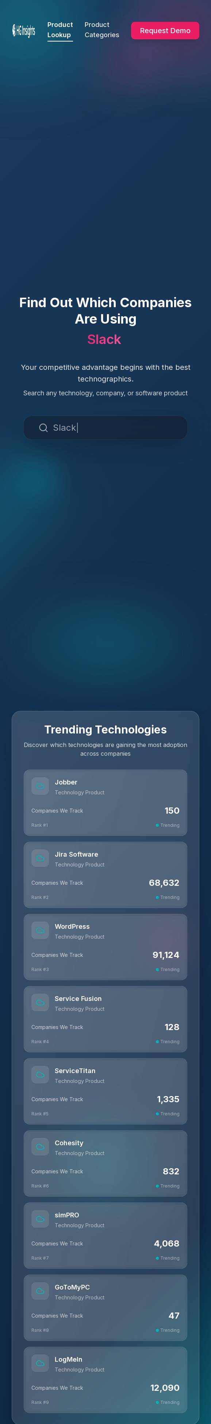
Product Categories (102, 30)
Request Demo (165, 30)
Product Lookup (60, 31)
